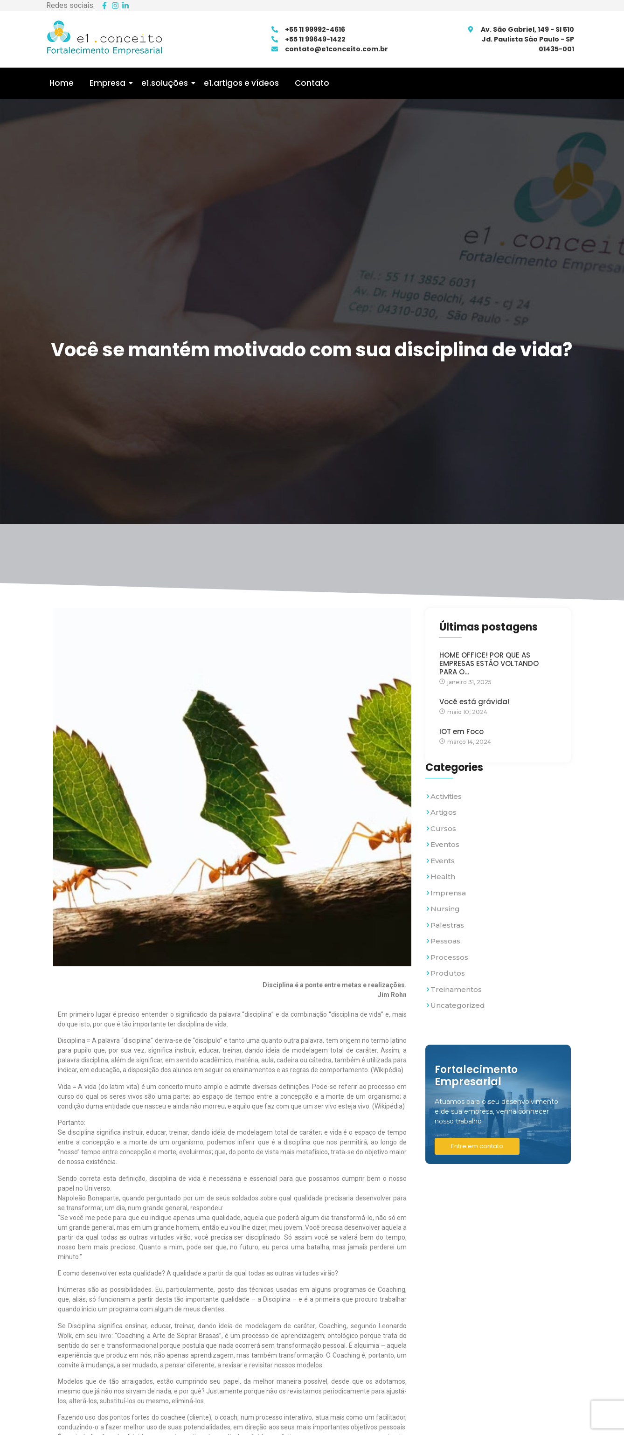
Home (61, 83)
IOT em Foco (461, 732)
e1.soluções (166, 83)
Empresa (109, 83)
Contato (312, 83)
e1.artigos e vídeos (241, 83)
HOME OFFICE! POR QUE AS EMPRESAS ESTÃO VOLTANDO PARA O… (489, 663)
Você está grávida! (474, 702)
